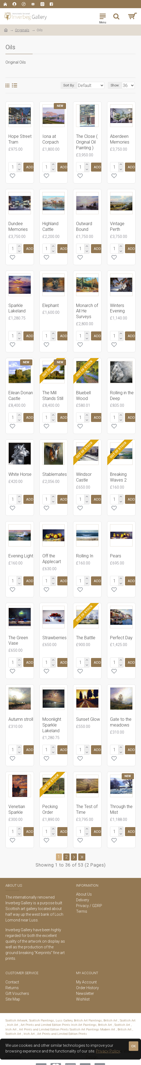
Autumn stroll (20, 711)
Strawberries (54, 631)
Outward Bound (84, 225)
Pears (115, 550)
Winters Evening (117, 306)
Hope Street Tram (20, 139)
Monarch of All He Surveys (87, 309)
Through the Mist (121, 800)
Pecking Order (50, 800)
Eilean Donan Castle (20, 392)
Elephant (50, 303)
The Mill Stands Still (52, 392)
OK (133, 1046)
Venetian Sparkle (16, 800)
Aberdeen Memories (119, 139)
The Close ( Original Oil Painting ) (87, 142)
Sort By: (56, 85)
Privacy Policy (108, 1051)
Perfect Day (121, 631)
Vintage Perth (117, 225)
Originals (22, 30)
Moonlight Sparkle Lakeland (51, 717)
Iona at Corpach (50, 139)
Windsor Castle (84, 472)
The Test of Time (87, 800)
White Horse (20, 470)
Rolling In (84, 550)
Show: (115, 85)
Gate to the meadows (120, 714)
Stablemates (54, 470)
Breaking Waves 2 (118, 472)
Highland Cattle (50, 225)
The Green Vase (18, 634)
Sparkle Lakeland (17, 306)
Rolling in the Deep (122, 392)
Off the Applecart (51, 553)
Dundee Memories (18, 225)
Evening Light (20, 550)
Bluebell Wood (83, 392)
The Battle (85, 631)
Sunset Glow (88, 711)
